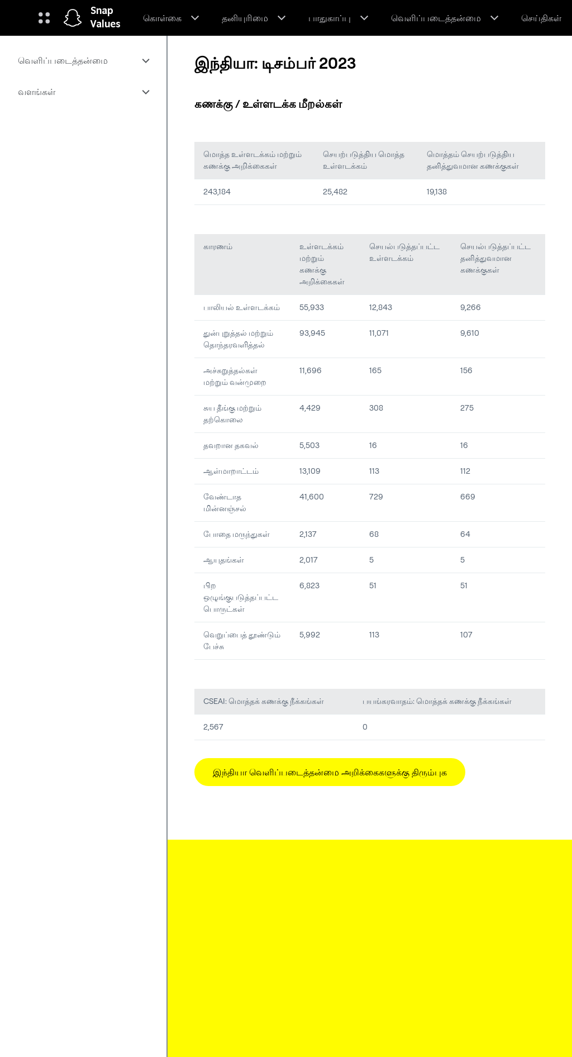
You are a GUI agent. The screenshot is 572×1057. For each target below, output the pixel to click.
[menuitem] (83, 60)
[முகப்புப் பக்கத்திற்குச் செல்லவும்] (73, 18)
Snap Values (105, 18)
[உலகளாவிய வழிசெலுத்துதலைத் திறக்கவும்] (44, 18)
